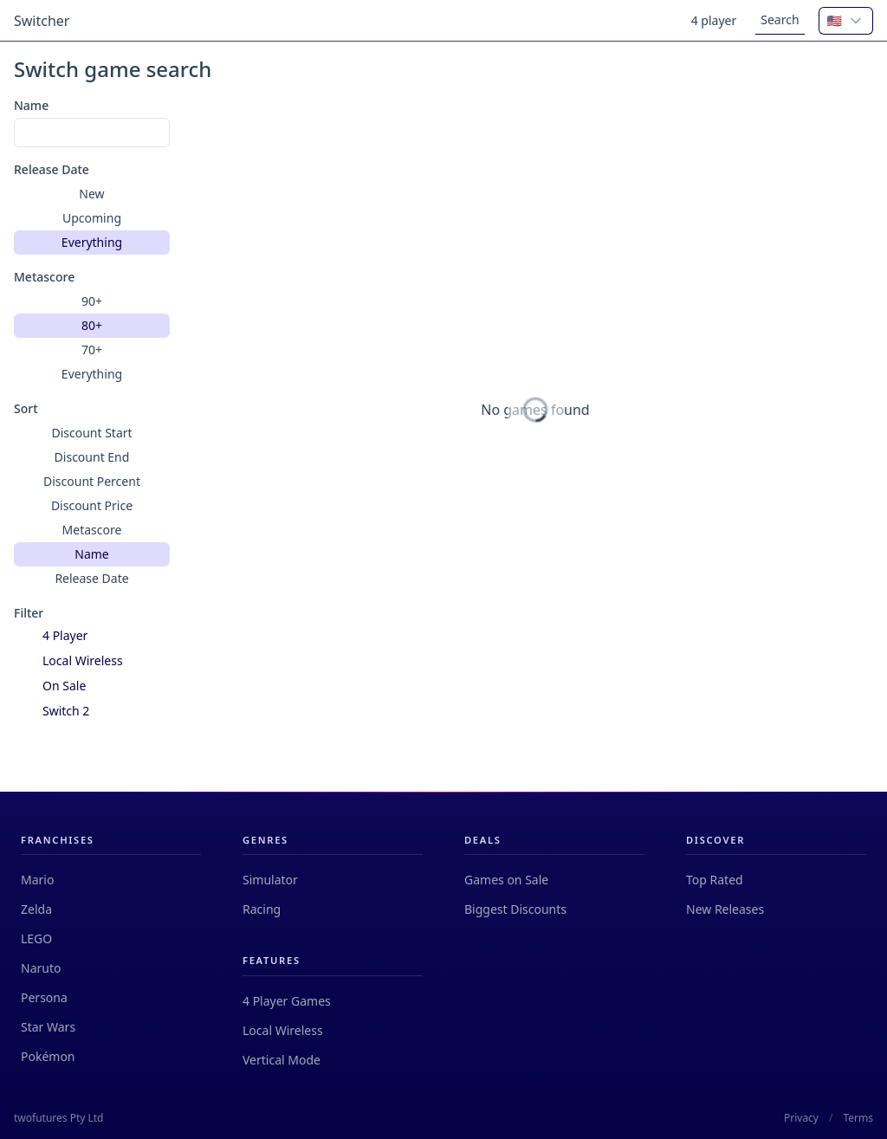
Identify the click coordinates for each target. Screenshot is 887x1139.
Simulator (270, 879)
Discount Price (92, 505)
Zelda (36, 909)
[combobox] (846, 21)
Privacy (801, 1118)
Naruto (41, 968)
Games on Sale (506, 879)
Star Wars (48, 1027)
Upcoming (91, 218)
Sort (26, 408)
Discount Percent (91, 481)
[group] (92, 218)
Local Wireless (283, 1030)
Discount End (92, 457)
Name (31, 105)
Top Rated (714, 879)
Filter (28, 613)
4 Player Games (287, 1001)
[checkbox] (25, 636)
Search (780, 19)
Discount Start (91, 432)
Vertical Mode (281, 1060)
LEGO (36, 938)
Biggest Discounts (515, 909)
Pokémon (48, 1056)
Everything (92, 242)
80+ (91, 325)
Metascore (44, 277)
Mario (37, 879)
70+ (91, 349)
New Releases (725, 909)
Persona (44, 997)
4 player (714, 20)
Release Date (51, 169)
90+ (91, 301)
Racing (262, 909)
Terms (858, 1118)
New (91, 193)
